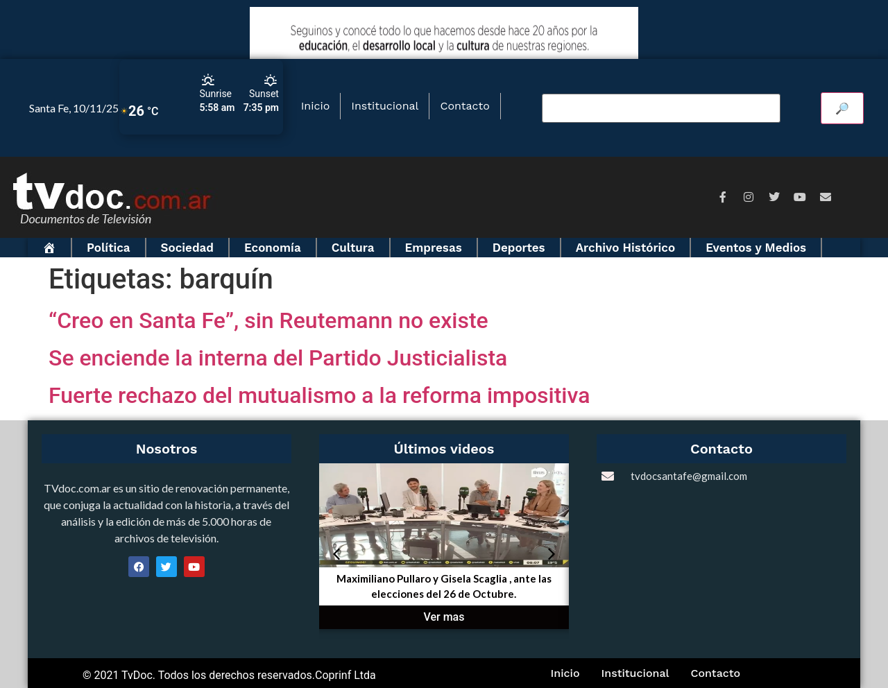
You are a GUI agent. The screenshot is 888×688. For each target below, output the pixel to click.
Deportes (519, 248)
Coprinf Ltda (345, 675)
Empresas (433, 248)
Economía (272, 248)
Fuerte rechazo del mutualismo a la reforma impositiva (319, 395)
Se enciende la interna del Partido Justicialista (278, 358)
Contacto (464, 105)
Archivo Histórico (626, 248)
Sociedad (187, 248)
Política (108, 248)
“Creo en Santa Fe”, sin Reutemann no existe (268, 320)
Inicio (315, 105)
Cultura (353, 248)
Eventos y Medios (756, 248)
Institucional (384, 105)
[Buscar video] (661, 108)
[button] (336, 554)
